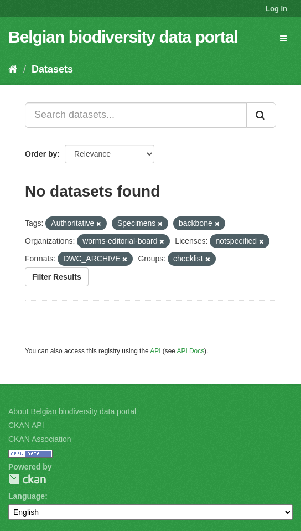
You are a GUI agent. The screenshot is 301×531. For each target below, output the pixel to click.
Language (26, 496)
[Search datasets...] (136, 115)
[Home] (13, 69)
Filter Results (56, 276)
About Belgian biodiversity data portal (72, 411)
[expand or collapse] (283, 38)
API (155, 351)
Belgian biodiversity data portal (123, 37)
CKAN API (26, 425)
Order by (41, 153)
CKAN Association (39, 439)
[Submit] (261, 115)
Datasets (52, 69)
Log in (276, 8)
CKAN (27, 479)
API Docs (191, 351)
